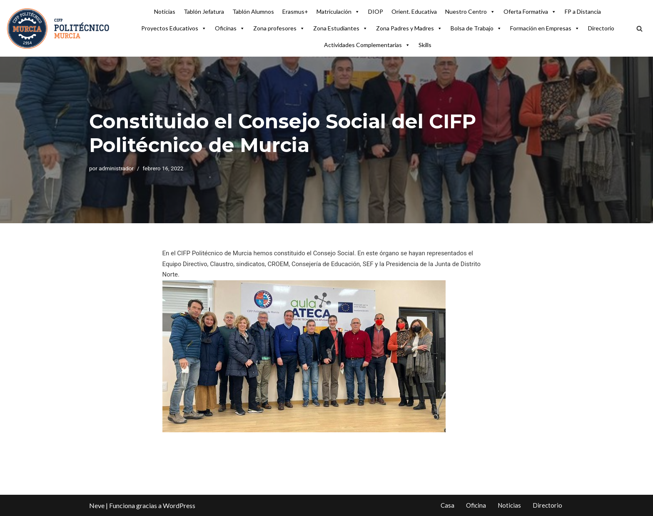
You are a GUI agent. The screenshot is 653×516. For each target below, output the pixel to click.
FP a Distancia (583, 11)
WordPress (179, 505)
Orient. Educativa (414, 11)
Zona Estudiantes (340, 28)
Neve (97, 505)
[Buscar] (639, 28)
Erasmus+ (295, 11)
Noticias (164, 11)
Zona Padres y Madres (409, 28)
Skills (425, 44)
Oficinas (230, 28)
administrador (116, 168)
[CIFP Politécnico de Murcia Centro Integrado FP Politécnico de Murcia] (58, 28)
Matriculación (338, 11)
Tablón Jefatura (204, 11)
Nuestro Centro (470, 11)
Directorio (601, 28)
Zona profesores (279, 28)
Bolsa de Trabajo (476, 28)
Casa (447, 505)
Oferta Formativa (529, 11)
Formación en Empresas (545, 28)
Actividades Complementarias (367, 45)
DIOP (375, 11)
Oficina (476, 505)
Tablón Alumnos (253, 11)
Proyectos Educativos (174, 28)
